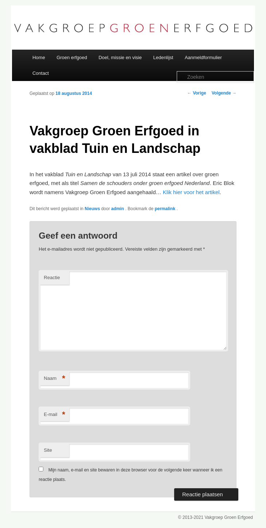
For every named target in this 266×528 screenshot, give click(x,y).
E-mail (54, 414)
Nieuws (92, 208)
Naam (54, 378)
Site (48, 450)
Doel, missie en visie (120, 57)
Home (38, 57)
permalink (165, 208)
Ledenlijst (163, 57)
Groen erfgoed (71, 57)
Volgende (224, 93)
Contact (40, 73)
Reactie (52, 277)
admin (118, 208)
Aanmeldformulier (203, 57)
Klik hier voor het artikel (191, 192)
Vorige (196, 93)
